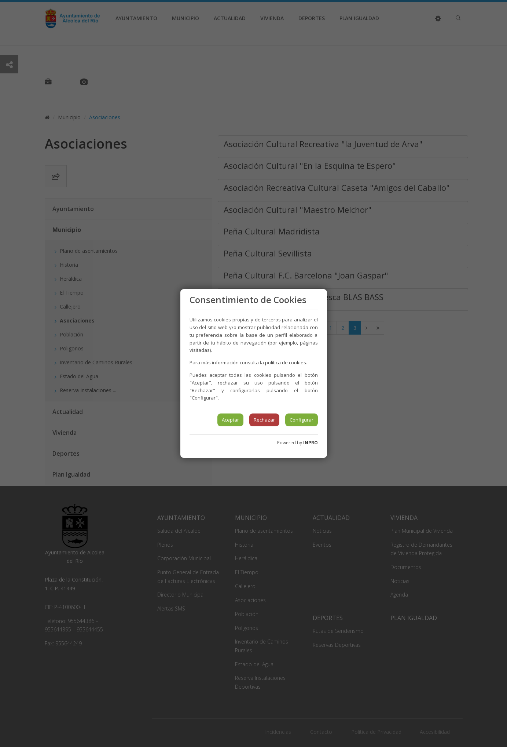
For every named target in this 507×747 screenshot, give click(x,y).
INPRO (310, 443)
